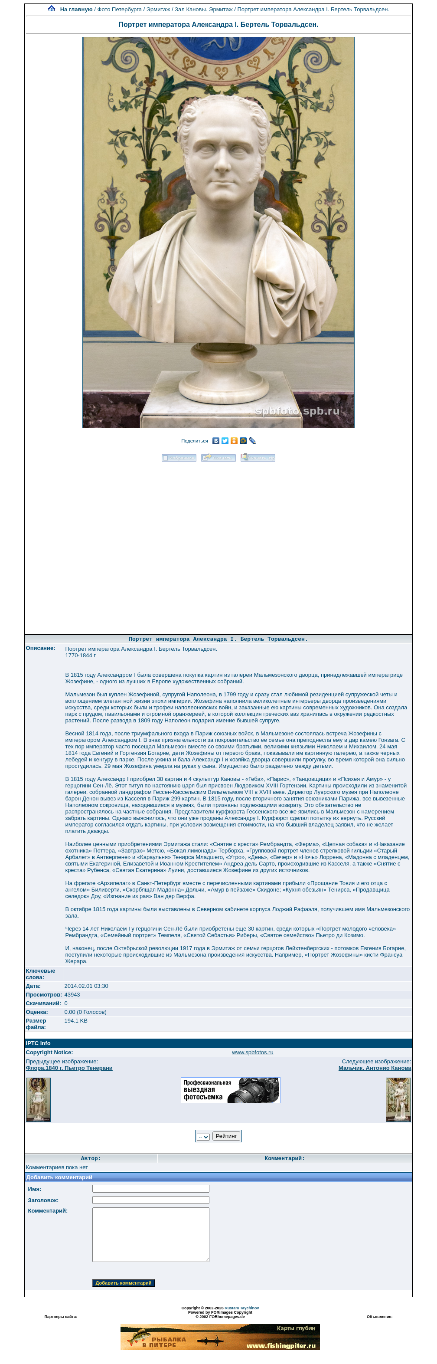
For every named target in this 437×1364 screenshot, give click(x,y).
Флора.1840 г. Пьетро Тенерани (69, 1068)
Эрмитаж (158, 9)
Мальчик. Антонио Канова (375, 1068)
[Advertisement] (102, 545)
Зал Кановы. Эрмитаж (203, 9)
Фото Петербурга (120, 9)
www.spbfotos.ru (252, 1052)
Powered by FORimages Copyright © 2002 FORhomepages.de (220, 1314)
